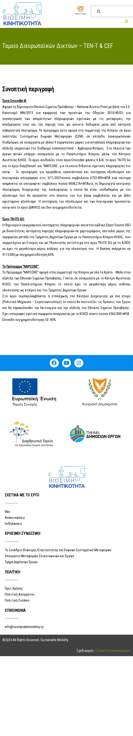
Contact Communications (113, 651)
